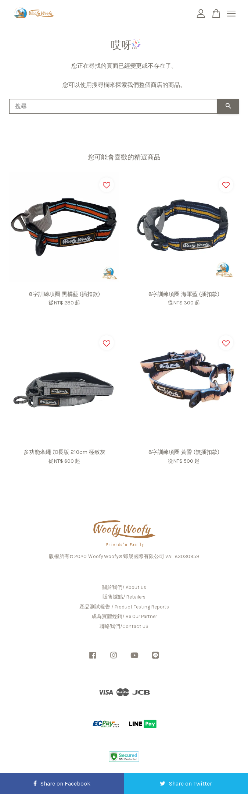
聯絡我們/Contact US (124, 626)
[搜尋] (113, 106)
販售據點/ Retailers (124, 597)
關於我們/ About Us (124, 587)
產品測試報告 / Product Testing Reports (124, 607)
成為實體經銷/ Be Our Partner (124, 616)
